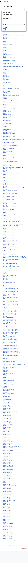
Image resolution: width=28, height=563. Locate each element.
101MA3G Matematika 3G (8, 44)
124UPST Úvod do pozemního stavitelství (11, 88)
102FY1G (5, 75)
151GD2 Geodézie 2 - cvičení (8, 116)
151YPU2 (5, 197)
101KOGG (5, 37)
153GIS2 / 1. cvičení (7, 507)
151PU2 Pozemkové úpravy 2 (8, 148)
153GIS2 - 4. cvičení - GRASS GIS (9, 495)
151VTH (4, 171)
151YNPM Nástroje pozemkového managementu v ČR (13, 187)
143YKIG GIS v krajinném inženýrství (10, 102)
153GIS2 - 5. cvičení (7, 497)
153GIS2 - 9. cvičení (7, 504)
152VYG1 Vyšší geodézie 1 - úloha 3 (10, 313)
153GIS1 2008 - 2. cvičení (8, 447)
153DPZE (5, 368)
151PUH (4, 152)
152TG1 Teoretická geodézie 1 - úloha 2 (10, 289)
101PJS (4, 62)
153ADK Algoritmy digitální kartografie (10, 355)
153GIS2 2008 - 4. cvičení (8, 532)
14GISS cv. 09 (5, 105)
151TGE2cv (5, 170)
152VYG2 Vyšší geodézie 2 (8, 317)
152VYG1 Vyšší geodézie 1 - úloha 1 (10, 310)
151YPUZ (5, 200)
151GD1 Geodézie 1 (7, 111)
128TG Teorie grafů (6, 91)
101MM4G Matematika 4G (8, 54)
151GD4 (4, 121)
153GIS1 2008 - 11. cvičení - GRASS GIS (11, 446)
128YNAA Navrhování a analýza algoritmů (11, 95)
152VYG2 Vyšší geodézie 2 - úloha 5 (10, 324)
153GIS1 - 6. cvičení (7, 418)
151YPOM (5, 189)
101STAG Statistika (6, 70)
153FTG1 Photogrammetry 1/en (9, 381)
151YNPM (5, 186)
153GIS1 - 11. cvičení (7, 409)
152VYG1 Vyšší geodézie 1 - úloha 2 (10, 311)
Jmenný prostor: (6, 22)
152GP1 (4, 231)
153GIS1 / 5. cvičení (7, 434)
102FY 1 (4, 78)
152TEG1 (5, 272)
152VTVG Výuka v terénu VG (8, 300)
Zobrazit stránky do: (6, 18)
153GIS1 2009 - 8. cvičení (8, 475)
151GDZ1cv (5, 135)
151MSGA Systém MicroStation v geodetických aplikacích (14, 139)
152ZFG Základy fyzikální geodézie (9, 345)
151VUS (4, 174)
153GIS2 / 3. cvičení (7, 513)
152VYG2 (5, 316)
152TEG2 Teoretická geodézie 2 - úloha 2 (11, 284)
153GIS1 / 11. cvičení (7, 428)
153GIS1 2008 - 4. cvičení (8, 453)
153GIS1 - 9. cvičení (7, 422)
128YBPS (5, 92)
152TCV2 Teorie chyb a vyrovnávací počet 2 (11, 266)
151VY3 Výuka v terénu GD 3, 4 (9, 181)
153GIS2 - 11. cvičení (7, 487)
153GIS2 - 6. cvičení (7, 498)
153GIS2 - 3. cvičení (7, 491)
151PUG (4, 149)
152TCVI (4, 269)
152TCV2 (5, 260)
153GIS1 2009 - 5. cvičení (8, 471)
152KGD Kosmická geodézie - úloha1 (10, 240)
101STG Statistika (6, 73)
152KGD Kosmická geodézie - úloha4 (10, 244)
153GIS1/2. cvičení (6, 403)
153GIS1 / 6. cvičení (7, 436)
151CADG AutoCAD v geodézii (9, 108)
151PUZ (4, 155)
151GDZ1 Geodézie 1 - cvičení (9, 133)
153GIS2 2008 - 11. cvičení (8, 526)
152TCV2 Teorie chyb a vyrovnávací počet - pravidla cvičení (14, 265)
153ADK (4, 354)
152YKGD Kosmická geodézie (9, 336)
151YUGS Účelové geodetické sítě (9, 203)
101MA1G (5, 40)
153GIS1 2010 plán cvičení (8, 478)
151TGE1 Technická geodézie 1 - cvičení (11, 161)
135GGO (4, 97)
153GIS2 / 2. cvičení (7, 511)
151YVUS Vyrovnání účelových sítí (9, 206)
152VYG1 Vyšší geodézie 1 (8, 308)
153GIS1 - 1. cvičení (7, 406)
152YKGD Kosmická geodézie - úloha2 (10, 338)
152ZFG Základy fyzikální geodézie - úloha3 (11, 349)
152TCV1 (5, 251)
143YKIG (4, 101)
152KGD (4, 237)
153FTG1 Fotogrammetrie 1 (8, 380)
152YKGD (5, 335)
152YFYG (5, 326)
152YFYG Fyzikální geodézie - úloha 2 (10, 330)
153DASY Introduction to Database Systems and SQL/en (14, 364)
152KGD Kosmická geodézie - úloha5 (10, 246)
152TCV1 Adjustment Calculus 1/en (10, 254)
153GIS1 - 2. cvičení (7, 412)
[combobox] (14, 25)
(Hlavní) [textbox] (4, 24)
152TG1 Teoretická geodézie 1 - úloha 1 (10, 288)
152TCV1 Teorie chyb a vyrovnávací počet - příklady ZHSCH (14, 257)
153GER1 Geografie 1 (7, 396)
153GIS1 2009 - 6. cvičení (8, 472)
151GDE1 (5, 127)
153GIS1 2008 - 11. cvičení (8, 444)
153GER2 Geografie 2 (7, 399)
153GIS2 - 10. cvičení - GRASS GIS (10, 485)
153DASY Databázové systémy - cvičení (10, 362)
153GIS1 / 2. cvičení (7, 430)
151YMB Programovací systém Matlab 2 (10, 184)
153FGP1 (5, 374)
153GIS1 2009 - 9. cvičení (8, 476)
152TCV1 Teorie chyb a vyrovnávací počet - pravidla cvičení (14, 256)
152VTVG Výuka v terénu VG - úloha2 (10, 303)
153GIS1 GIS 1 (6, 479)
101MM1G (5, 47)
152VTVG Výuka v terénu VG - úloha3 (10, 304)
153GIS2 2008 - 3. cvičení (8, 530)
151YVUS (5, 205)
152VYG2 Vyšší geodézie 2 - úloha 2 (10, 320)
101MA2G (5, 41)
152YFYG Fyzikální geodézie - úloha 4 (10, 333)
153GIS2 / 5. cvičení (7, 516)
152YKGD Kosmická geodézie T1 (9, 342)
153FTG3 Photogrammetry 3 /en (9, 390)
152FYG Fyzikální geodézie (8, 216)
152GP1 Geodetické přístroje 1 (9, 232)
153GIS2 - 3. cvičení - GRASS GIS (9, 492)
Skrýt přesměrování (8, 27)
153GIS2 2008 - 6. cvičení (8, 535)
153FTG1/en (5, 379)
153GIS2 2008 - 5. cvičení (8, 533)
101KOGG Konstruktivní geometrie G (10, 38)
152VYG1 (5, 307)
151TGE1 (5, 158)
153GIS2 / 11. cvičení (7, 510)
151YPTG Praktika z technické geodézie (10, 193)
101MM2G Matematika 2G (8, 51)
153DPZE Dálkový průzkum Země (9, 371)
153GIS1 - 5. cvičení (7, 417)
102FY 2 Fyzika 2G (6, 82)
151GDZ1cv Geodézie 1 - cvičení (9, 136)
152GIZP (4, 228)
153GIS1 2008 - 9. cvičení (8, 460)
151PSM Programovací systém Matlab (10, 145)
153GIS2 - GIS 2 (6, 506)
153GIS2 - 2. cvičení (7, 488)
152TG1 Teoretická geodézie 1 (9, 286)
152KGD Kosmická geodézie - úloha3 (10, 243)
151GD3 (4, 119)
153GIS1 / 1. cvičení (7, 425)
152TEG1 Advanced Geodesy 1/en (9, 275)
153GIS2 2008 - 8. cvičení (8, 538)
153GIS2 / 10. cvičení (7, 509)
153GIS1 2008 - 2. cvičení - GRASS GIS (10, 449)
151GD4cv (5, 126)
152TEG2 (5, 278)
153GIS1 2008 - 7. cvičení (8, 457)
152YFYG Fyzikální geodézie (8, 327)
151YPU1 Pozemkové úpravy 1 (9, 196)
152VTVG (5, 298)
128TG (4, 89)
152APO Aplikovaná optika (8, 211)
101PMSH (5, 67)
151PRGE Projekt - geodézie (8, 142)
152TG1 (4, 285)
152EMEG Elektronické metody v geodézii (11, 214)
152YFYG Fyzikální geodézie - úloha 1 (10, 329)
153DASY (5, 357)
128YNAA (5, 94)
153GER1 (5, 395)
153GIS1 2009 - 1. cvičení (8, 462)
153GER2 (5, 398)
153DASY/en (5, 360)
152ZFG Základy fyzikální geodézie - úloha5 (11, 352)
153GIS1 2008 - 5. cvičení (8, 455)
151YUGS (5, 202)
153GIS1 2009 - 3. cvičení (8, 468)
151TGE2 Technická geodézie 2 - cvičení (11, 168)
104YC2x (4, 84)
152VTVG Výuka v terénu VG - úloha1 (10, 301)
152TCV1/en (5, 253)
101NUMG (5, 59)
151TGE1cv (5, 162)
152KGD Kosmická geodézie (8, 238)
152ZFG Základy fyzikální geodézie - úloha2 (11, 348)
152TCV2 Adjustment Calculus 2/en (10, 263)
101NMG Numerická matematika (9, 57)
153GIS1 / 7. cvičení (7, 437)
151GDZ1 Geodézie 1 (7, 132)
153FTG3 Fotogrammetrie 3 (8, 389)
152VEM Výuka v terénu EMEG (9, 294)
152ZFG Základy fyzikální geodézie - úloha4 (11, 351)
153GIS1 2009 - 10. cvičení (8, 463)
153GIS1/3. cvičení (6, 405)
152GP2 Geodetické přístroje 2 (9, 235)
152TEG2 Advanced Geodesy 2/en (9, 281)
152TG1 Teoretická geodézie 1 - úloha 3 (10, 291)
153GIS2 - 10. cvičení (7, 484)
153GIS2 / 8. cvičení (7, 520)
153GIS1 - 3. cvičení (7, 414)
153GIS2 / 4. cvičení (7, 514)
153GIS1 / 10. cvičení (7, 427)
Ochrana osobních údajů (5, 545)
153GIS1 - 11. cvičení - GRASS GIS (10, 411)
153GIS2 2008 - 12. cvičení (8, 528)
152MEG (4, 247)
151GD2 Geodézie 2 (7, 114)
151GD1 (4, 110)
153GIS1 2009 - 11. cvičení (8, 465)
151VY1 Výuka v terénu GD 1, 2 (9, 178)
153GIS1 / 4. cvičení (7, 433)
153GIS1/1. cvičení (6, 402)
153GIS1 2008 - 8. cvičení (8, 459)
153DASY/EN (5, 358)
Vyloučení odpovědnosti (20, 545)
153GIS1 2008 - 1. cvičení (8, 441)
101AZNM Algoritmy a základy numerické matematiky (13, 35)
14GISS (4, 104)
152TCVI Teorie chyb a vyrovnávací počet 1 (11, 270)
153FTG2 (5, 383)
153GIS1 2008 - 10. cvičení (8, 443)
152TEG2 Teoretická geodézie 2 (9, 282)
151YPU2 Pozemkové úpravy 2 (9, 199)
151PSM (4, 143)
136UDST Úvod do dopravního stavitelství (11, 100)
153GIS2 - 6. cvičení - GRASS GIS (9, 500)
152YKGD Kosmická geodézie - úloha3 (10, 339)
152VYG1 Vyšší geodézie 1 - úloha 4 (10, 314)
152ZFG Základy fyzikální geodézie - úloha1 (11, 346)
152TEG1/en (5, 273)
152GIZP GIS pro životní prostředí (9, 230)
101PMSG (5, 65)
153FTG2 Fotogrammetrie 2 (8, 384)
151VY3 (4, 180)
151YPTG (5, 192)
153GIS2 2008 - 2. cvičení (8, 529)
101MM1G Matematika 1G (8, 48)
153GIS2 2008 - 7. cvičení (8, 536)
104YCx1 (4, 85)
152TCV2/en (5, 262)
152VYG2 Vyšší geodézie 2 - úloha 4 (10, 323)
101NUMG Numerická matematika (9, 60)
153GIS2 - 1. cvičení (7, 482)
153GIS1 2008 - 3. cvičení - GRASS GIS (10, 452)
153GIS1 (4, 400)
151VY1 (4, 177)
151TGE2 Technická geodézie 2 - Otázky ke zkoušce (13, 167)
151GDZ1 (5, 130)
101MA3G (5, 43)
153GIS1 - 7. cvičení (7, 419)
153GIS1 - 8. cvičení (7, 421)
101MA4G (5, 46)
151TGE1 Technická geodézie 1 (9, 159)
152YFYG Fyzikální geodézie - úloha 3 (10, 332)
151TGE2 (5, 164)
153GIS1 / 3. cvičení (7, 431)
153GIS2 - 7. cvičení (7, 501)
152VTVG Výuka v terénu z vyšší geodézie (11, 305)
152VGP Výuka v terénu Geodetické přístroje (11, 297)
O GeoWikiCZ (12, 545)
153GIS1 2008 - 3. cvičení (8, 450)
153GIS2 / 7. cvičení (7, 519)
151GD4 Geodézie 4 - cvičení (8, 124)
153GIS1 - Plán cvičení (7, 424)
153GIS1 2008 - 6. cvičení (8, 456)
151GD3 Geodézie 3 (7, 120)
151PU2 (4, 146)
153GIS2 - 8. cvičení (7, 503)
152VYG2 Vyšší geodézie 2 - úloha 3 (10, 322)
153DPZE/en (5, 370)
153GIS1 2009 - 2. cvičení (8, 466)
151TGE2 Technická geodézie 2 (9, 165)
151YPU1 (5, 195)
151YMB (4, 183)
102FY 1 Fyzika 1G (6, 79)
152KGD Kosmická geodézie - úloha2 (10, 241)
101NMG (4, 56)
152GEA (4, 218)
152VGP (4, 295)
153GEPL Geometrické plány (8, 393)
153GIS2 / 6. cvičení (7, 517)
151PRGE (5, 140)
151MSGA (5, 138)
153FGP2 (5, 376)
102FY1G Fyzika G (6, 76)
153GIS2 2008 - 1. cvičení (8, 523)
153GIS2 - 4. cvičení (7, 494)
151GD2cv (5, 117)
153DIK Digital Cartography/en (9, 367)
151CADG (5, 107)
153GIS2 (4, 481)
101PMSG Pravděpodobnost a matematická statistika (13, 66)
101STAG (5, 69)
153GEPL (5, 392)
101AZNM (5, 34)
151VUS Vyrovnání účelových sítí (9, 176)
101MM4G (5, 53)
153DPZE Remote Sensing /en (9, 373)
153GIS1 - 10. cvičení (7, 408)
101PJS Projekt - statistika (8, 63)
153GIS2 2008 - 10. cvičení (8, 525)
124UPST (5, 86)
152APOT (5, 208)
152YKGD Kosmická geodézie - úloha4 (10, 341)
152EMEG (5, 212)
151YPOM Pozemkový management (10, 190)
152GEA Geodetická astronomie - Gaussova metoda (13, 224)
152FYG (4, 215)
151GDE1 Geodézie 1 (7, 129)
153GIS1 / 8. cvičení (7, 438)
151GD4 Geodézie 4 (7, 123)
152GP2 (4, 234)
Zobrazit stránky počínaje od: (8, 14)
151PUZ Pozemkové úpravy (8, 157)
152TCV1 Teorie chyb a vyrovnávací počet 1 (11, 259)
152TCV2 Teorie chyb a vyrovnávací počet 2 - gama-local (14, 268)
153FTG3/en (5, 387)
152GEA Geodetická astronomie (9, 219)
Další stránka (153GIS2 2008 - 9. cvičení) (9, 32)
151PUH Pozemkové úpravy (8, 154)
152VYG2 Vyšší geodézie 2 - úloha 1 (10, 319)
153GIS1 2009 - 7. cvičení (8, 473)
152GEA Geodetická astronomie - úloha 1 (11, 225)
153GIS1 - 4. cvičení (7, 415)
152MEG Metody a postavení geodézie (10, 249)
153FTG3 (5, 386)
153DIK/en (5, 365)
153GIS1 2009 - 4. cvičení (8, 469)
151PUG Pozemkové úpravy (8, 151)
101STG (4, 72)
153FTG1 (5, 377)
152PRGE (5, 250)
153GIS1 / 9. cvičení (7, 440)
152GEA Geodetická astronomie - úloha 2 (11, 227)
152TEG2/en (5, 279)
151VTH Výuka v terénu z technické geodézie (11, 173)
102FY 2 (4, 81)
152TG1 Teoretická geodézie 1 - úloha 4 (10, 292)
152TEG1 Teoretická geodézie (9, 276)
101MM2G (5, 50)
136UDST (5, 98)
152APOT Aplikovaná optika (8, 209)
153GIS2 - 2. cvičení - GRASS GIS (9, 490)
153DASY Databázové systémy (9, 361)
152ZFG (4, 343)
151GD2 (4, 113)
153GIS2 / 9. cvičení (7, 522)
